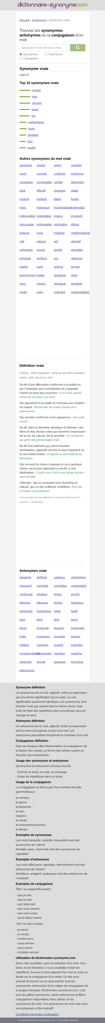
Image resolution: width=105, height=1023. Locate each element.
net (56, 241)
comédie (42, 585)
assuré (41, 165)
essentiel (59, 190)
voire (40, 292)
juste (31, 128)
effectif (41, 190)
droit (23, 190)
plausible (77, 250)
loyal (40, 233)
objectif (76, 241)
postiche (76, 653)
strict (74, 275)
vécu (23, 283)
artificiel (42, 577)
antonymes (30, 35)
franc (23, 207)
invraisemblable (30, 653)
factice (58, 602)
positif (32, 147)
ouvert (41, 250)
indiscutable (27, 216)
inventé (58, 645)
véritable (76, 283)
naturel (41, 241)
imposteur (43, 636)
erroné (75, 594)
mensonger (44, 653)
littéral (75, 224)
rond (40, 266)
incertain (59, 636)
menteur (59, 653)
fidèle (57, 199)
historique (43, 207)
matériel (59, 233)
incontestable (63, 207)
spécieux (59, 662)
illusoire (59, 628)
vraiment (59, 292)
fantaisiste (26, 611)
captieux (59, 577)
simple (75, 266)
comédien (60, 585)
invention (77, 645)
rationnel (76, 258)
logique (25, 233)
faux (22, 619)
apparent (25, 577)
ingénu (58, 216)
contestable (78, 585)
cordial (58, 182)
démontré (77, 182)
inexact (75, 636)
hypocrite (43, 628)
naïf (22, 241)
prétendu (26, 662)
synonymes (52, 30)
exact (35, 109)
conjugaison (63, 35)
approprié (26, 165)
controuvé (26, 594)
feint (39, 619)
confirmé (59, 173)
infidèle (24, 645)
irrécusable (27, 224)
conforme (77, 173)
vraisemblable (80, 292)
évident (24, 199)
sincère (37, 103)
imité (23, 636)
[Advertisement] (53, 329)
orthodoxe (26, 250)
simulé (41, 662)
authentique (36, 122)
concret (42, 173)
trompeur (77, 662)
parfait (58, 250)
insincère (42, 645)
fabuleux (42, 602)
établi (74, 190)
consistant (26, 182)
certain (36, 90)
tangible (33, 135)
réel (34, 96)
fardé (57, 611)
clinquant (26, 585)
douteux (42, 594)
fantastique (44, 611)
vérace (41, 283)
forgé (23, 628)
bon (30, 141)
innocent (76, 216)
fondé (75, 199)
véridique (60, 283)
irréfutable (60, 224)
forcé (74, 619)
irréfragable (44, 224)
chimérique (78, 577)
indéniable (77, 207)
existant (42, 199)
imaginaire (77, 628)
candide (76, 165)
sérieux (58, 266)
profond (42, 258)
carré (23, 173)
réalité (24, 266)
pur (56, 258)
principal (25, 258)
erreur (58, 594)
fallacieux (77, 602)
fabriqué (25, 602)
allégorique (27, 670)
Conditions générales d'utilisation (37, 1014)
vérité (23, 292)
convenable (44, 182)
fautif (74, 611)
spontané (60, 275)
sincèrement (28, 275)
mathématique (80, 233)
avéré (57, 165)
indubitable (44, 216)
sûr (33, 115)
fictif (56, 619)
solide (41, 275)
